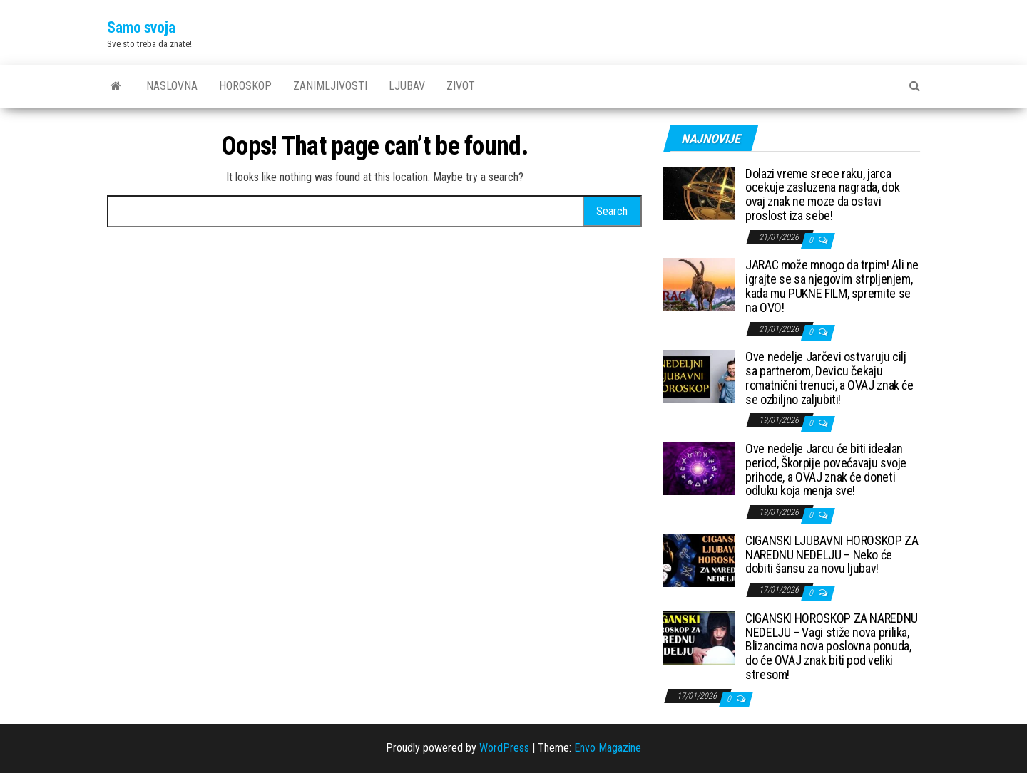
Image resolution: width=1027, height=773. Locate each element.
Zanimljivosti (330, 86)
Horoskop (245, 86)
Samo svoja (141, 27)
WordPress (504, 747)
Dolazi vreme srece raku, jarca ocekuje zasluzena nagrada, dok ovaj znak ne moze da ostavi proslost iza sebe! (822, 194)
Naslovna (172, 86)
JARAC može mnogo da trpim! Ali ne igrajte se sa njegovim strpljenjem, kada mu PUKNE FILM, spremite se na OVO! (832, 285)
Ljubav (407, 86)
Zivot (460, 86)
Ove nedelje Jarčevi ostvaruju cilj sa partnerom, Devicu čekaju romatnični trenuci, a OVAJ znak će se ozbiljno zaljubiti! (829, 377)
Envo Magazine (607, 747)
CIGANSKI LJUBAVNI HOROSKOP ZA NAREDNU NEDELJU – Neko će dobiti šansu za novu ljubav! (832, 554)
